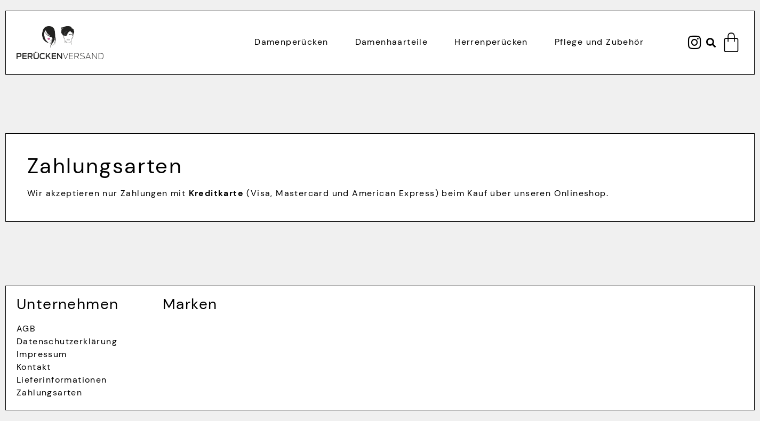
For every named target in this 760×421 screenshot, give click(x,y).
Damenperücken (291, 41)
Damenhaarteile (391, 41)
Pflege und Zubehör (599, 41)
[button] (711, 43)
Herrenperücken (491, 41)
